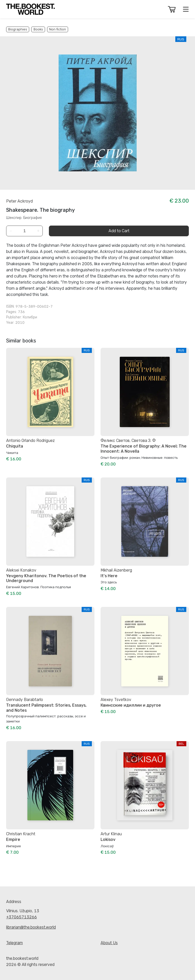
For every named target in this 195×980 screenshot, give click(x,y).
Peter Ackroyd (19, 201)
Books (38, 29)
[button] (172, 9)
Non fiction (57, 29)
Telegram (14, 942)
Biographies (17, 29)
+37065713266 (21, 917)
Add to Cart (119, 230)
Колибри (30, 317)
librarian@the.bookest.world (31, 927)
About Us (109, 942)
